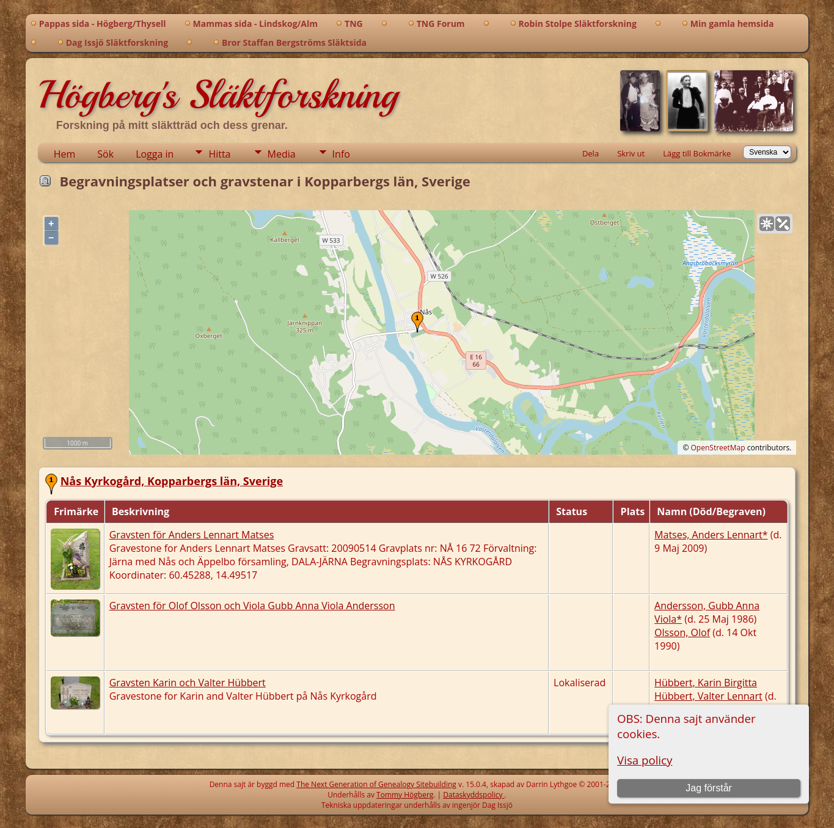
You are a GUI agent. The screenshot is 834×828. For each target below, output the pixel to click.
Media (282, 154)
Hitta (219, 154)
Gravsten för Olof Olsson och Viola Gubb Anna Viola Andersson (252, 605)
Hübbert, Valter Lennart (708, 696)
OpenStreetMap (718, 447)
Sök (105, 154)
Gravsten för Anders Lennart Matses (191, 534)
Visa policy (644, 760)
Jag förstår (709, 788)
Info (341, 154)
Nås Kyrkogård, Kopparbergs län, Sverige (171, 481)
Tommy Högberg (404, 795)
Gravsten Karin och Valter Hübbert (187, 682)
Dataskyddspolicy (473, 795)
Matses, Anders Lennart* (710, 534)
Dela (590, 153)
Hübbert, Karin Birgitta (705, 682)
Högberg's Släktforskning (218, 94)
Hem (65, 154)
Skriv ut (631, 153)
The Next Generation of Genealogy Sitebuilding (376, 784)
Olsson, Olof (682, 632)
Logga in (155, 154)
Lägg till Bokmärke (697, 153)
